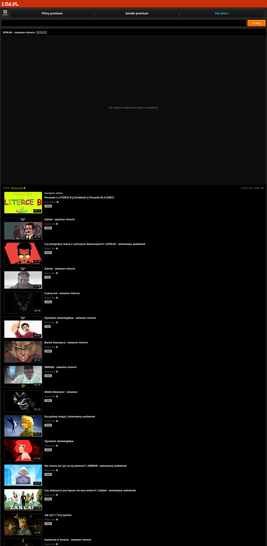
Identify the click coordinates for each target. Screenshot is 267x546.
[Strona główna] (10, 4)
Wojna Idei (17, 188)
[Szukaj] (123, 23)
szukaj (256, 23)
